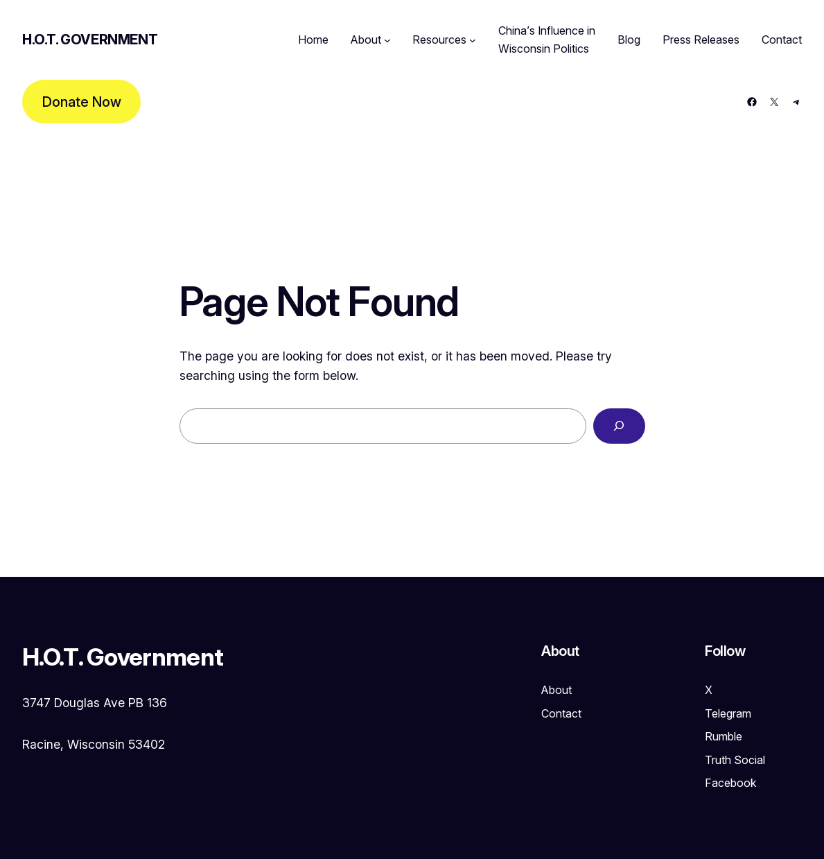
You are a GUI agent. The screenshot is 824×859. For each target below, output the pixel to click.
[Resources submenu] (472, 40)
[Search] (619, 426)
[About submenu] (387, 40)
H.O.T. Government (89, 39)
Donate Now (81, 102)
